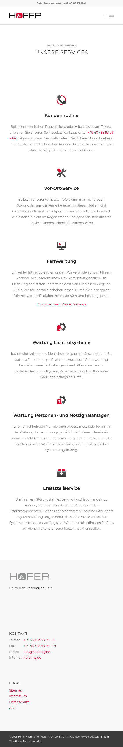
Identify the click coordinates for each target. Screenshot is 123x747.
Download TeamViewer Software (62, 304)
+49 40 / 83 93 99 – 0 (38, 640)
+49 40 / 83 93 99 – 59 (39, 646)
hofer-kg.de (32, 658)
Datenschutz (19, 702)
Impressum (18, 696)
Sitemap (15, 690)
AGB (12, 708)
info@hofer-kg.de (36, 652)
